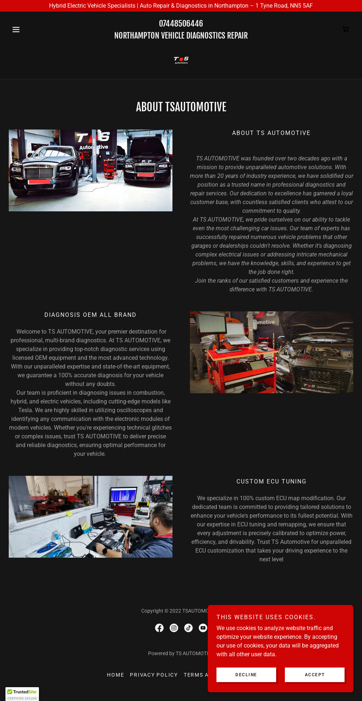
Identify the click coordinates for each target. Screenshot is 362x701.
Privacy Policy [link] (154, 675)
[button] (34, 29)
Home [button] (115, 675)
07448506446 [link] (181, 23)
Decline (246, 674)
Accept (315, 674)
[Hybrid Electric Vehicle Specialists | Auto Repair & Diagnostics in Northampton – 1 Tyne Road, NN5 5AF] (181, 5)
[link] (346, 29)
